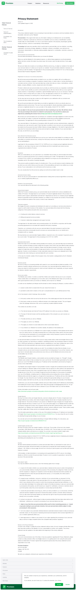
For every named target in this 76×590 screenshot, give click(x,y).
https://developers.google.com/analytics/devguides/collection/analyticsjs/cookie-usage (40, 391)
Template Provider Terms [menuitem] (8, 53)
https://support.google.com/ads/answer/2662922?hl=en (32, 420)
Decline (68, 584)
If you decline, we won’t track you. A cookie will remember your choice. (42, 580)
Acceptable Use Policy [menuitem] (8, 37)
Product (30, 3)
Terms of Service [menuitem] (8, 28)
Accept (59, 584)
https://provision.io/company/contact (52, 113)
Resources (46, 3)
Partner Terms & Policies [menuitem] (7, 48)
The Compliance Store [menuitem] (8, 42)
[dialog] (48, 580)
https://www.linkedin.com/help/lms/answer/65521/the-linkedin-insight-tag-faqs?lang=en (40, 433)
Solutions (38, 3)
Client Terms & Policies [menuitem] (6, 24)
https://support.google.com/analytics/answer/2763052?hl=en (39, 414)
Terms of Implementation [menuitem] (7, 32)
